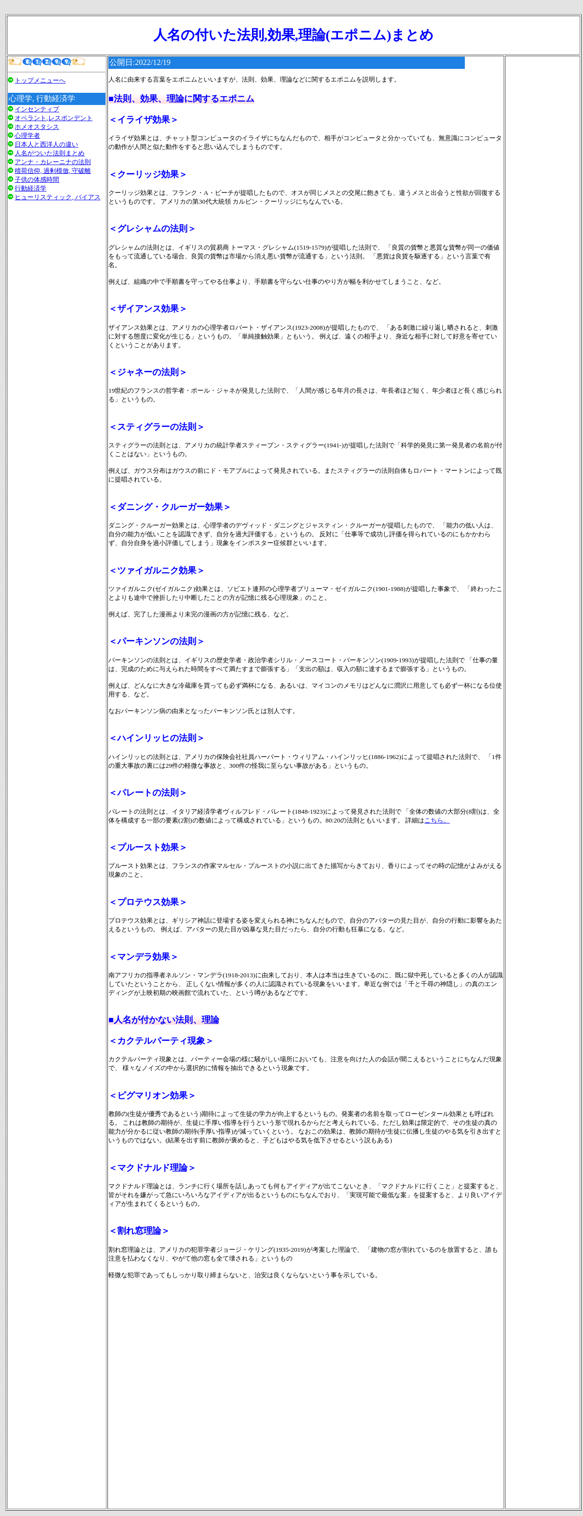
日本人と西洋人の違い (46, 144)
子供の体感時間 (37, 179)
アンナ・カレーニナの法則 (53, 162)
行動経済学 (30, 188)
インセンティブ (37, 109)
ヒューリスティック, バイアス (58, 197)
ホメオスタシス (37, 126)
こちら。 (437, 820)
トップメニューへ (40, 80)
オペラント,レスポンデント (53, 118)
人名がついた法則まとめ (49, 153)
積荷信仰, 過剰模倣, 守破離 (53, 170)
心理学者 (27, 135)
